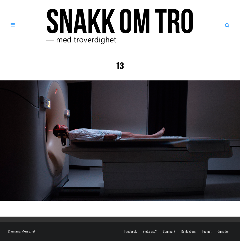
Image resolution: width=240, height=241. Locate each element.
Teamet (206, 231)
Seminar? (169, 231)
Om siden (223, 231)
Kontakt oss (188, 231)
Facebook (130, 231)
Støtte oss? (150, 231)
